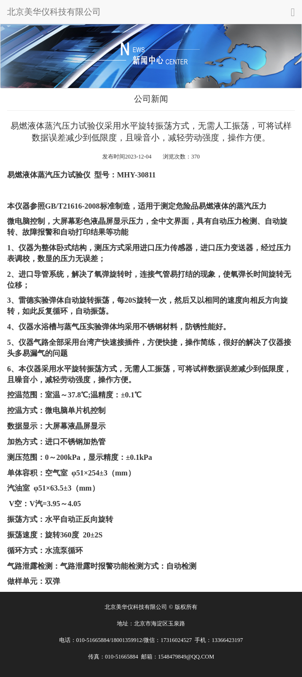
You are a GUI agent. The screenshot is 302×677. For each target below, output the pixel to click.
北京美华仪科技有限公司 (54, 12)
